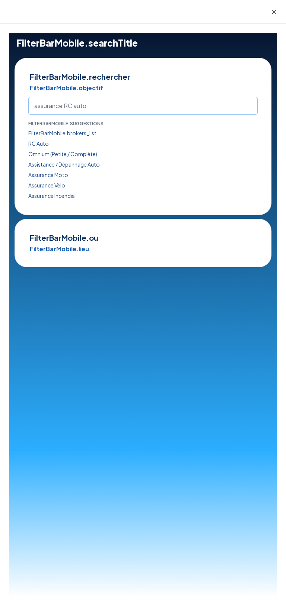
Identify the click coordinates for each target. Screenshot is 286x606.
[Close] (274, 12)
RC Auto (38, 143)
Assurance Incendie (51, 195)
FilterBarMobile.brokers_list (62, 133)
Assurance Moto (48, 174)
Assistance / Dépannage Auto (64, 164)
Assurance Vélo (46, 185)
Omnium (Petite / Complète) (62, 154)
